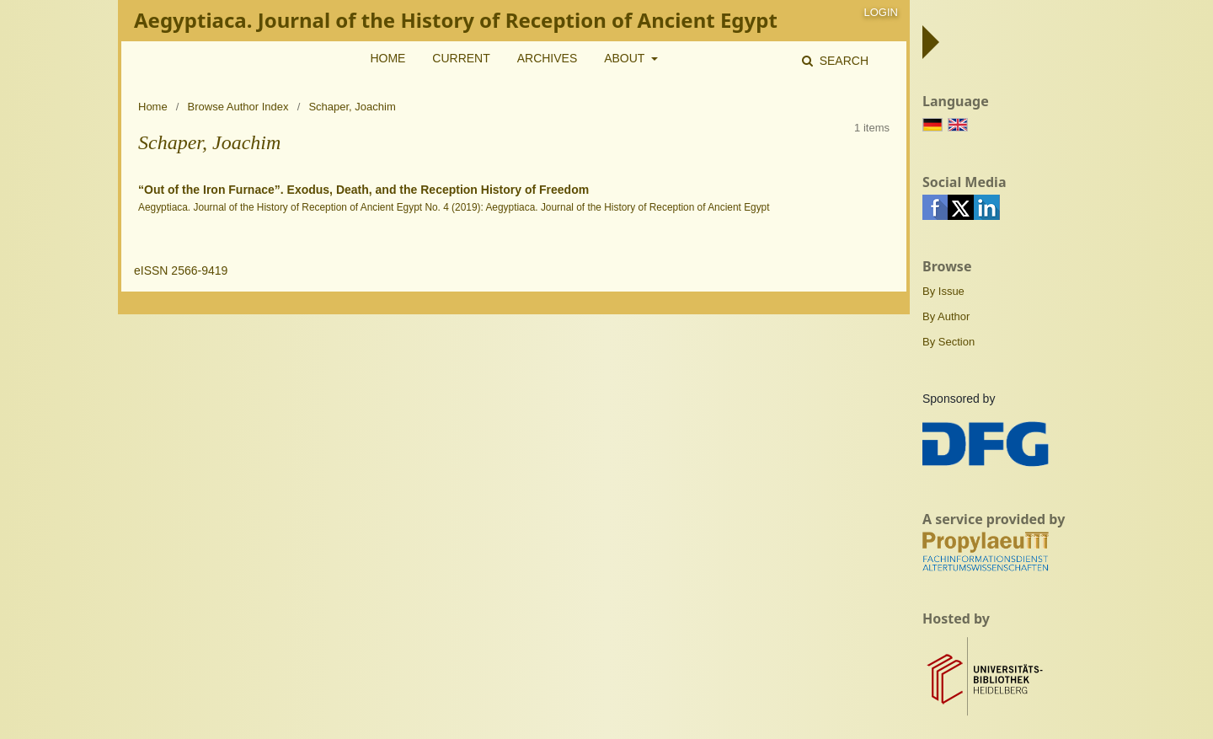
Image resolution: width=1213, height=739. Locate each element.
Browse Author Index (238, 106)
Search (842, 60)
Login (881, 12)
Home (387, 58)
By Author (946, 316)
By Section (948, 341)
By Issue (943, 291)
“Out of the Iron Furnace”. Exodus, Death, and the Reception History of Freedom (363, 189)
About (626, 58)
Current (460, 58)
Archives (547, 58)
